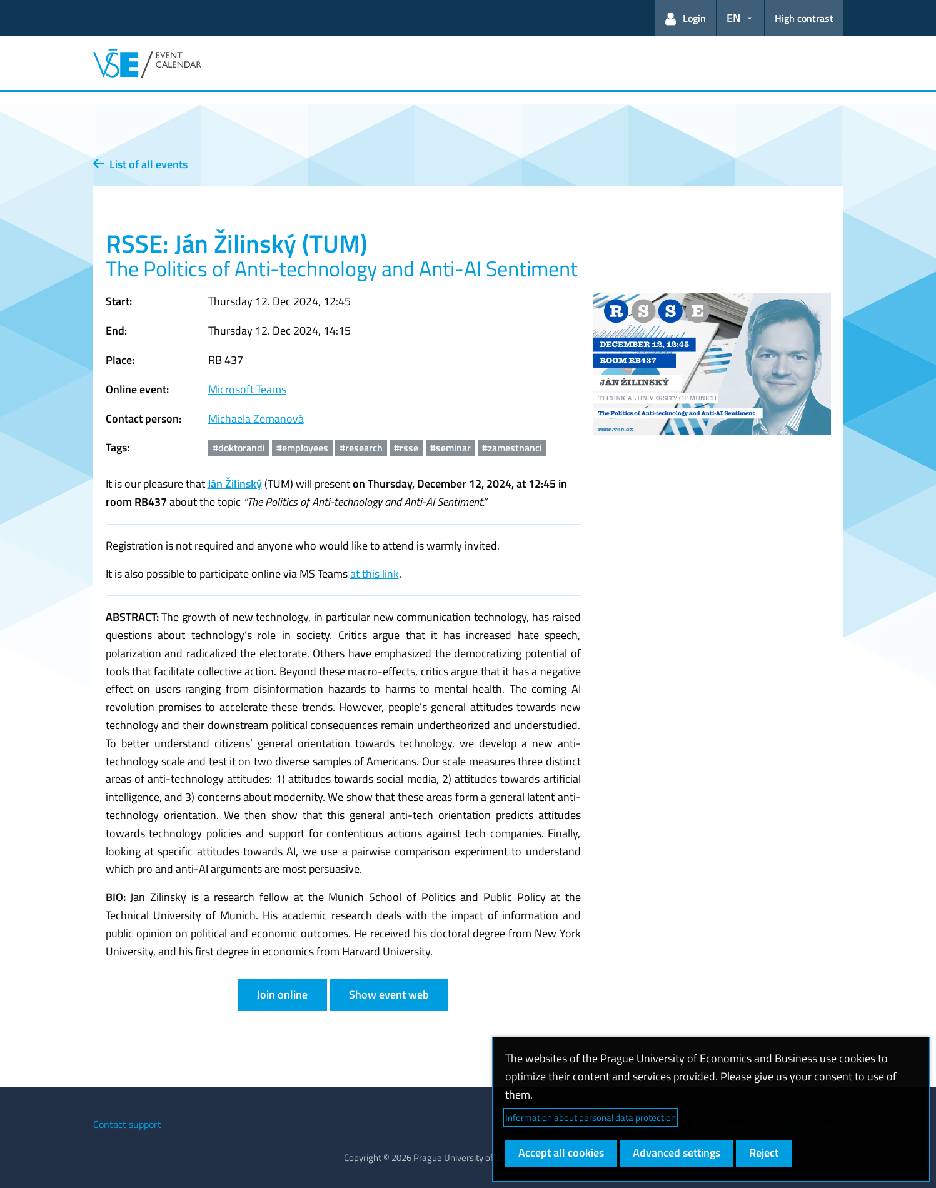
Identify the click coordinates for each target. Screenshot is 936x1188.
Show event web (389, 994)
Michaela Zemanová (256, 418)
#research (361, 447)
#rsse (406, 447)
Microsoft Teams (247, 389)
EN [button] (733, 17)
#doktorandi (239, 447)
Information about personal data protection (590, 1117)
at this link (374, 573)
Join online (282, 994)
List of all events (140, 164)
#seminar (450, 447)
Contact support (127, 1124)
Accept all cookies (561, 1152)
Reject (763, 1152)
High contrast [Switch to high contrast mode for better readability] (804, 18)
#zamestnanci (512, 447)
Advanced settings (676, 1152)
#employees (302, 447)
